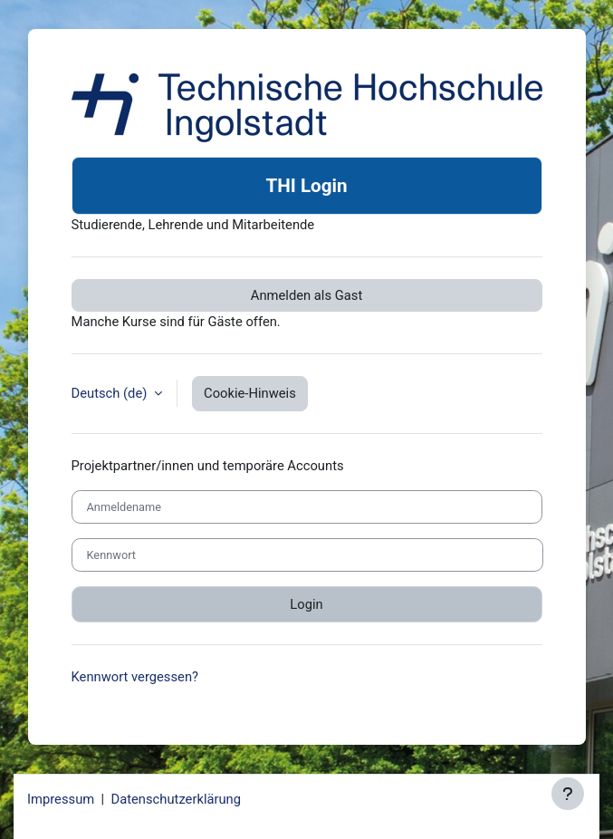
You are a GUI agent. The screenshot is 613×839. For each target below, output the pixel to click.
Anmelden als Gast (306, 295)
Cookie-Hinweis (250, 393)
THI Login (306, 186)
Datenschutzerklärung (175, 799)
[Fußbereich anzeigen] (567, 793)
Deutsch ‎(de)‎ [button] (111, 393)
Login (306, 604)
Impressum (60, 799)
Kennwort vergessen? (135, 677)
